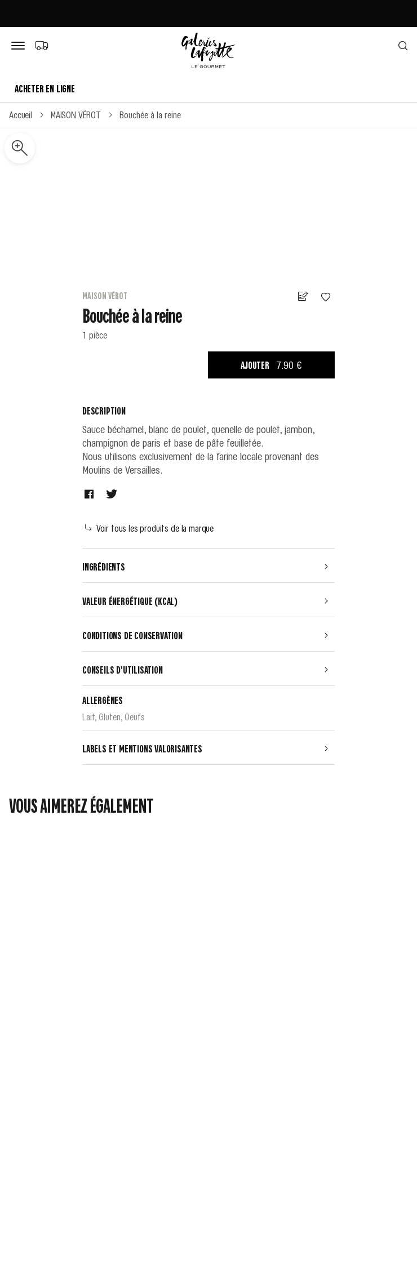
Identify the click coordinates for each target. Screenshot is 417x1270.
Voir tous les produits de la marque (149, 527)
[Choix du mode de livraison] (41, 45)
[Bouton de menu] (20, 46)
